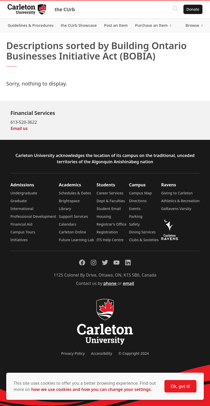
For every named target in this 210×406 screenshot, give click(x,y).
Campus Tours (22, 232)
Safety (134, 224)
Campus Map (140, 193)
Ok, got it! (180, 386)
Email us (19, 128)
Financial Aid (21, 224)
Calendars (67, 224)
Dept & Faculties (111, 200)
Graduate (18, 200)
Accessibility (101, 353)
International (21, 208)
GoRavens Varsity (176, 208)
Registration (107, 232)
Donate (192, 9)
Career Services (110, 193)
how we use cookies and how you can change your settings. (91, 389)
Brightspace (69, 200)
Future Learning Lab (76, 239)
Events (134, 208)
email (128, 283)
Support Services (73, 216)
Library (65, 208)
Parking (136, 216)
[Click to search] (174, 9)
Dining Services (142, 232)
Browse (192, 25)
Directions (138, 200)
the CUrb (65, 9)
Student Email (109, 208)
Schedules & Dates (75, 193)
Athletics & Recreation (180, 200)
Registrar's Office (112, 224)
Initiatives (19, 239)
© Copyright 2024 (133, 353)
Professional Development (33, 216)
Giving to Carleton (177, 193)
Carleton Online (72, 232)
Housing (104, 216)
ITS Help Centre (110, 239)
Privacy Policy (73, 353)
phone (110, 283)
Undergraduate (23, 193)
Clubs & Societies (143, 239)
